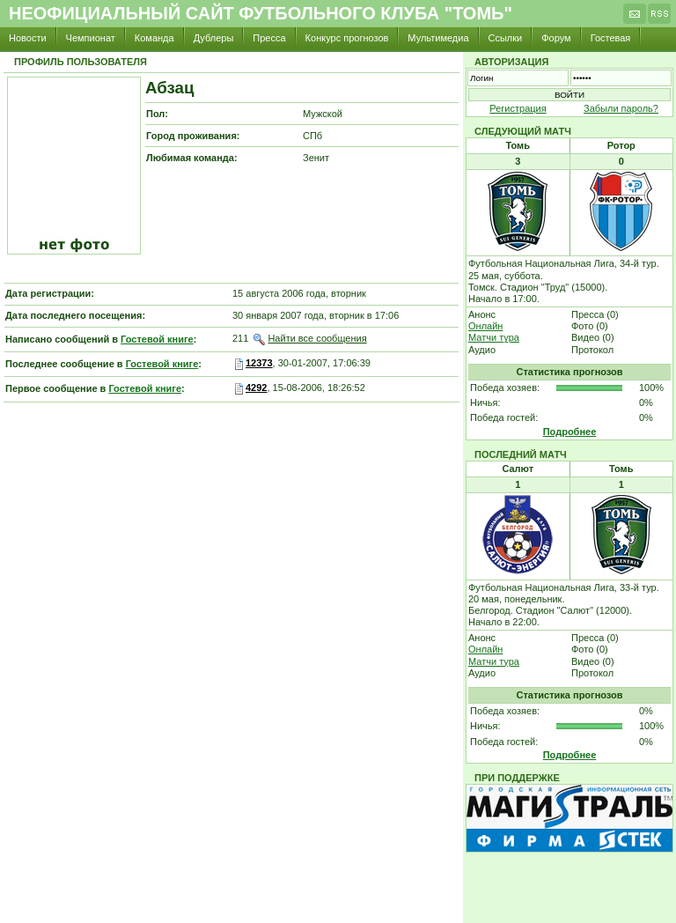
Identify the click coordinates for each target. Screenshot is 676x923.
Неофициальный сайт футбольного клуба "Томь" (260, 13)
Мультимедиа (438, 38)
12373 (259, 363)
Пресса (269, 38)
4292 (256, 387)
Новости (28, 38)
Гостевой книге (157, 339)
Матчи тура (493, 337)
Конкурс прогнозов (347, 38)
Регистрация (517, 108)
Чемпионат (90, 38)
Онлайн (485, 326)
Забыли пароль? (621, 108)
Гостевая (611, 38)
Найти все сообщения (317, 338)
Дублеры (214, 38)
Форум (555, 38)
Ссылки (506, 38)
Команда (154, 38)
